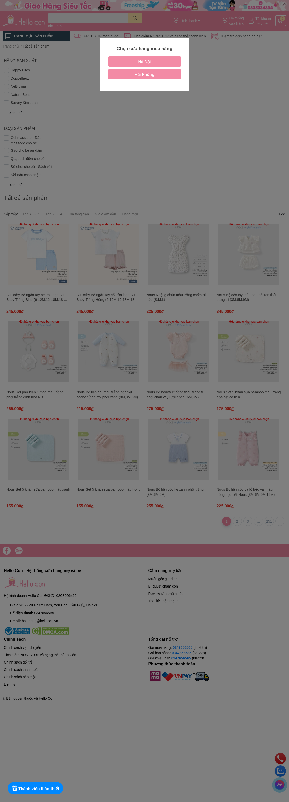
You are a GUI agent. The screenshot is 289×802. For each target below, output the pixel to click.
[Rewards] (35, 788)
